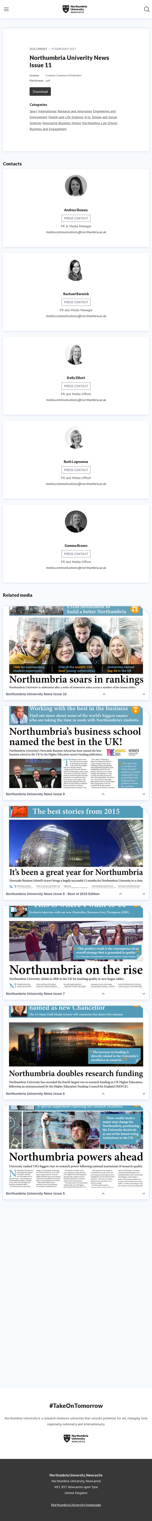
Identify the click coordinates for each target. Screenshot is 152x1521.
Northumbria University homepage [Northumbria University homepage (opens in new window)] (76, 1505)
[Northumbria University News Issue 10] (76, 825)
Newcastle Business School (61, 300)
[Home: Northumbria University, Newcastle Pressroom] (75, 9)
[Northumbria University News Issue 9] (76, 924)
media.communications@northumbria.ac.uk (76, 409)
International (47, 288)
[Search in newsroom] (147, 9)
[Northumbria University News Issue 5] (76, 1324)
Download (40, 269)
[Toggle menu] (6, 9)
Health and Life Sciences (65, 294)
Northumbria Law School (99, 300)
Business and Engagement (48, 306)
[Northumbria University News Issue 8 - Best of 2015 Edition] (76, 1024)
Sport (33, 288)
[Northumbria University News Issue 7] (76, 1124)
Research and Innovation (75, 288)
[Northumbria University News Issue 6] (76, 1224)
